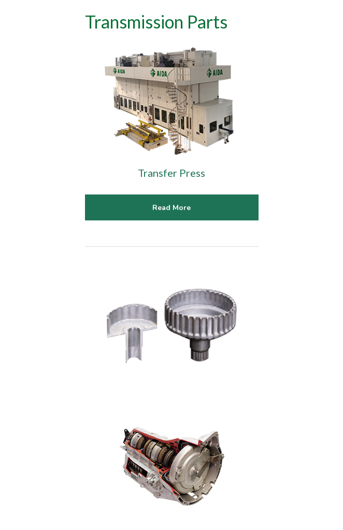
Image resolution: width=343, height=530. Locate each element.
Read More (171, 208)
